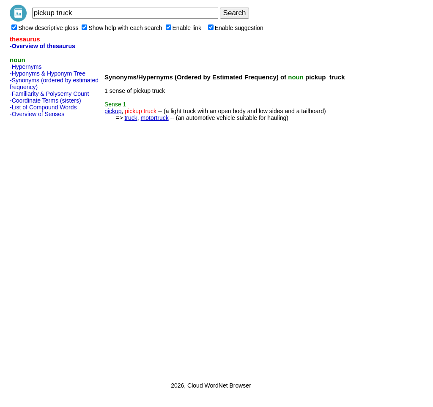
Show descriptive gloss (44, 27)
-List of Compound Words (43, 107)
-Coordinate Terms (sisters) (45, 100)
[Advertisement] (43, 247)
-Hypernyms (25, 66)
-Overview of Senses (37, 114)
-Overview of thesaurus (42, 46)
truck (130, 117)
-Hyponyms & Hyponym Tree (47, 73)
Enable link (184, 27)
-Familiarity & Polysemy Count (49, 93)
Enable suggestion (235, 27)
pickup (112, 111)
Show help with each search (122, 27)
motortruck (155, 117)
